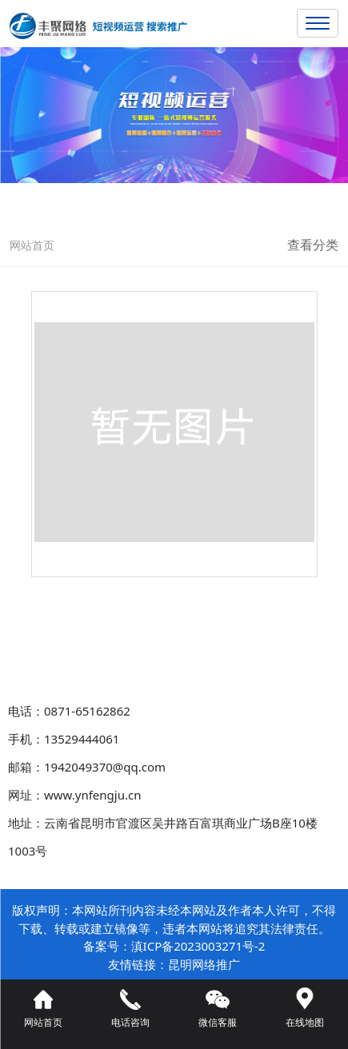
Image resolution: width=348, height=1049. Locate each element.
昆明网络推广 (204, 964)
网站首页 (32, 245)
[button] (160, 167)
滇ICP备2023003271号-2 (198, 946)
